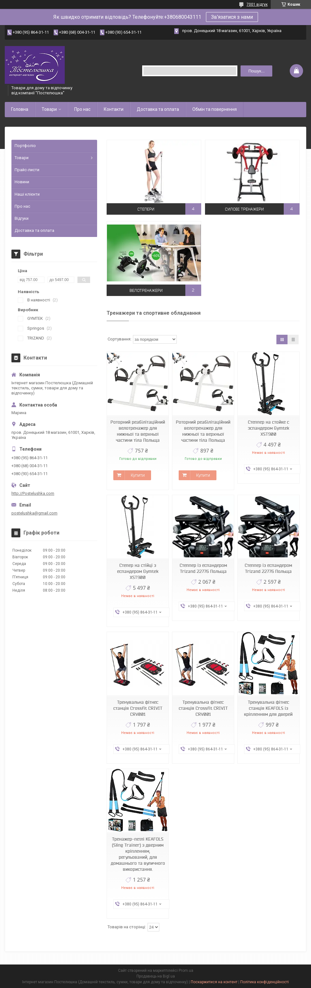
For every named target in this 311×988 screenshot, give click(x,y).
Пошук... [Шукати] (256, 71)
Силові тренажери (244, 208)
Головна (19, 109)
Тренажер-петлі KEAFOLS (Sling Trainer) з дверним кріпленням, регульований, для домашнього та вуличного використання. (138, 854)
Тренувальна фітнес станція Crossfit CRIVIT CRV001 (137, 708)
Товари (49, 109)
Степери (145, 208)
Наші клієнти (27, 194)
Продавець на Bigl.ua (155, 976)
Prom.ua (186, 970)
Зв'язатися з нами (232, 17)
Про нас (82, 109)
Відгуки (22, 218)
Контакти (113, 109)
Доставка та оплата (158, 109)
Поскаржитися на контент (214, 982)
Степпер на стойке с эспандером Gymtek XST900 (268, 428)
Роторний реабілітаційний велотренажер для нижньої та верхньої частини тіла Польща (137, 431)
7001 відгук (257, 4)
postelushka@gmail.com (34, 513)
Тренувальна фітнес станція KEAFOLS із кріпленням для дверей (268, 708)
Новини (22, 181)
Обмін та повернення (214, 109)
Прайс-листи (27, 169)
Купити (138, 475)
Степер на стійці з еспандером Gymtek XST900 (137, 571)
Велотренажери (145, 290)
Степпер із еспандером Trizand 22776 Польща (203, 568)
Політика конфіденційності (264, 982)
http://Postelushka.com (32, 493)
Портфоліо (25, 145)
